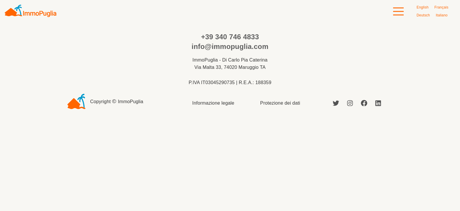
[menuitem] (423, 7)
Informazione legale (213, 103)
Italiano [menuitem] (441, 15)
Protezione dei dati (280, 103)
